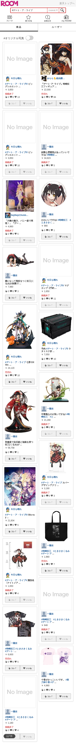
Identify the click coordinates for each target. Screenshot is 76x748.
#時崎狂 (51, 155)
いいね (29, 298)
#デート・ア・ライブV (16, 580)
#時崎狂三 (10, 648)
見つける (28, 18)
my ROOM (66, 18)
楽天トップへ (67, 3)
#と (51, 417)
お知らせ (47, 18)
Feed (9, 18)
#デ (52, 682)
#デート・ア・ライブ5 (57, 348)
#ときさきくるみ (23, 648)
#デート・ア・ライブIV (16, 84)
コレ (14, 298)
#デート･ (9, 651)
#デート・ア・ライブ (15, 362)
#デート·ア (10, 719)
